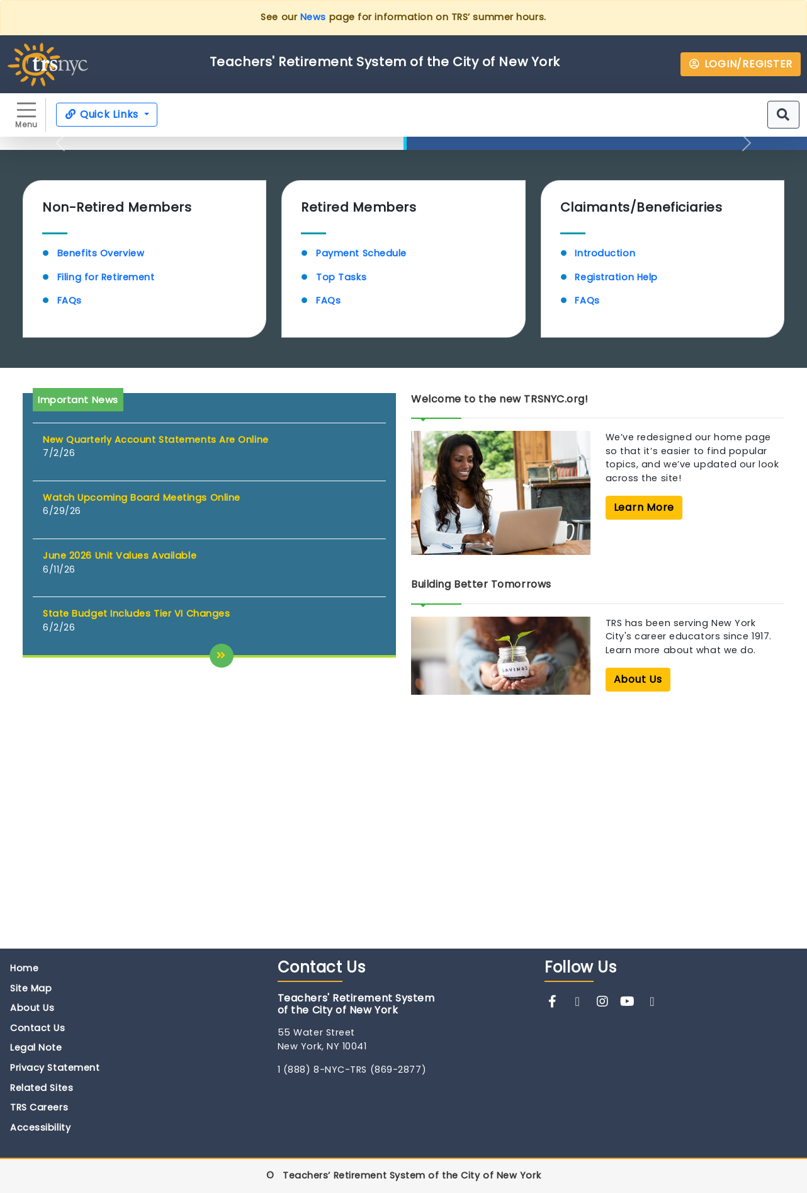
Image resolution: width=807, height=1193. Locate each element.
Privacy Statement (54, 1068)
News (313, 17)
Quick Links (103, 114)
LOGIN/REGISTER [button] (741, 64)
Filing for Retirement (107, 506)
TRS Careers (39, 1108)
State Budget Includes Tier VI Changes (136, 842)
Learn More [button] (644, 736)
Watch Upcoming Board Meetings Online (141, 727)
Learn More (460, 352)
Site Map (31, 989)
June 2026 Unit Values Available (119, 785)
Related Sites (41, 1088)
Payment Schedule (361, 482)
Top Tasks (341, 506)
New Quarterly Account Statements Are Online (156, 669)
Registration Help (616, 506)
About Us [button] (638, 908)
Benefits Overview (100, 482)
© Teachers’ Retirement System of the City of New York (403, 1176)
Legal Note (36, 1048)
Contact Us (37, 1028)
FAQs (69, 530)
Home (24, 968)
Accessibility (40, 1128)
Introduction (605, 482)
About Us (32, 1008)
